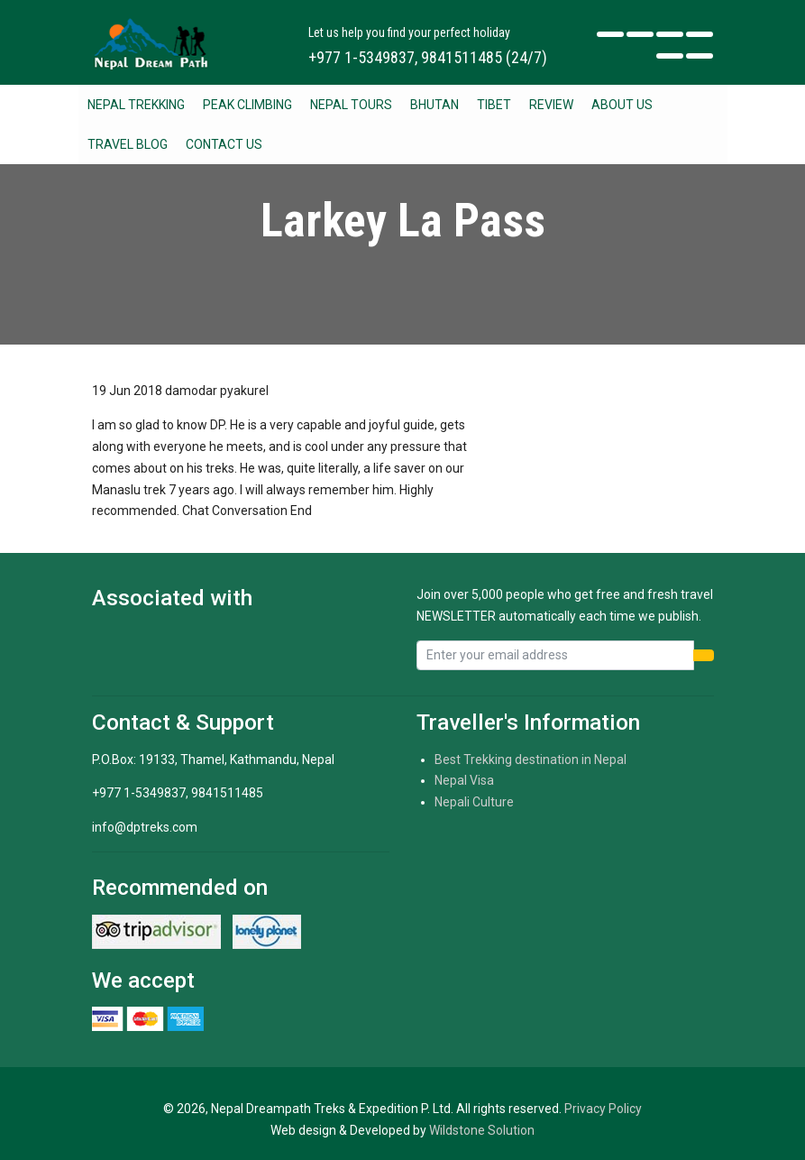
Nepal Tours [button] (351, 104)
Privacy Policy (603, 1108)
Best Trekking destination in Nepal (531, 759)
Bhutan (434, 104)
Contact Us (224, 144)
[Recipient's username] (555, 655)
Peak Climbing (247, 104)
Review (551, 104)
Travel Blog (127, 144)
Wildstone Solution (482, 1130)
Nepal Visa (464, 780)
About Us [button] (622, 104)
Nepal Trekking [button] (136, 104)
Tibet (494, 104)
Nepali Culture (474, 802)
